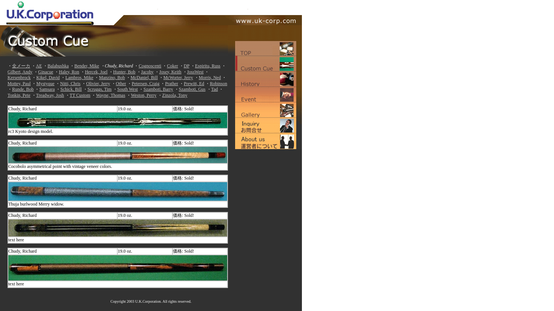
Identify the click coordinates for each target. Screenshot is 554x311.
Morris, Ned (210, 77)
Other (121, 83)
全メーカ (21, 66)
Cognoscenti (149, 66)
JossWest (195, 72)
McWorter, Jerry (178, 77)
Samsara (47, 89)
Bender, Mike (86, 66)
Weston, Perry (144, 95)
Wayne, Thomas (110, 95)
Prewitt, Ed (194, 83)
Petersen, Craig (145, 83)
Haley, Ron (69, 72)
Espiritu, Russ (207, 66)
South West (127, 89)
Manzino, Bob (112, 77)
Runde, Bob (23, 89)
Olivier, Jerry (98, 83)
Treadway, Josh (50, 95)
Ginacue (45, 72)
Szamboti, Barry (158, 89)
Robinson (218, 83)
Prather (171, 83)
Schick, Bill (71, 89)
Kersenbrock (19, 77)
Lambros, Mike (79, 77)
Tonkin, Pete (19, 95)
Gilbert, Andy (20, 72)
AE (39, 66)
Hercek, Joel (96, 72)
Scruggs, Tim (100, 89)
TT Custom (80, 95)
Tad (214, 89)
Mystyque (45, 83)
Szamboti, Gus (192, 89)
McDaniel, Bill (144, 77)
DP (186, 66)
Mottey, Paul (19, 83)
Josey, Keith (170, 72)
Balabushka (58, 66)
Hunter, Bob (124, 72)
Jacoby (147, 72)
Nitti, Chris (70, 83)
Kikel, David (48, 77)
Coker (172, 66)
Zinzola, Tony (175, 95)
